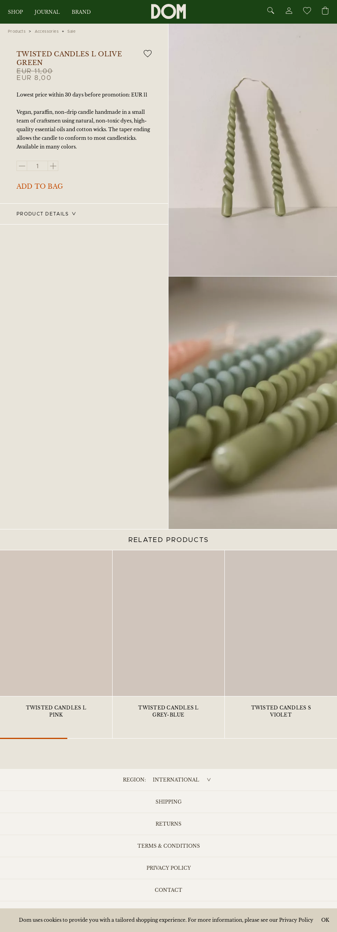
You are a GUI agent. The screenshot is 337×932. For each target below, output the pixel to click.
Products (17, 31)
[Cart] (325, 11)
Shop (15, 12)
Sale (71, 31)
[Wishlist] (307, 12)
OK (325, 920)
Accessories (47, 31)
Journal (47, 12)
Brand (81, 12)
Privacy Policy (168, 868)
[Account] (289, 12)
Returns (168, 824)
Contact (168, 890)
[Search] (271, 11)
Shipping (168, 802)
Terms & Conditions (168, 846)
